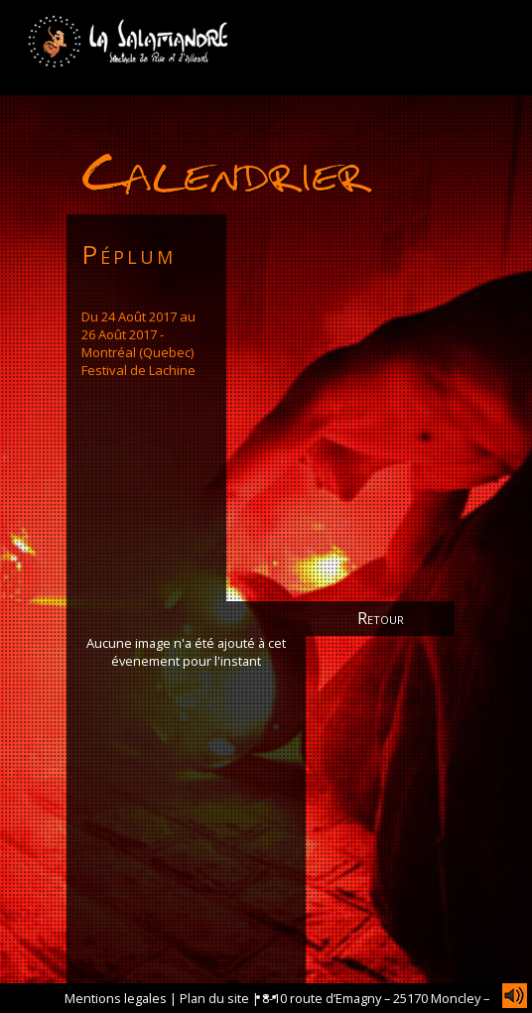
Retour (380, 618)
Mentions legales (116, 998)
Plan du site (214, 998)
